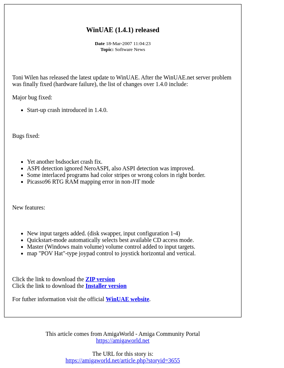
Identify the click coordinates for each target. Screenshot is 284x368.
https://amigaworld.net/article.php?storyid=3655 (122, 360)
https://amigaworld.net (122, 340)
